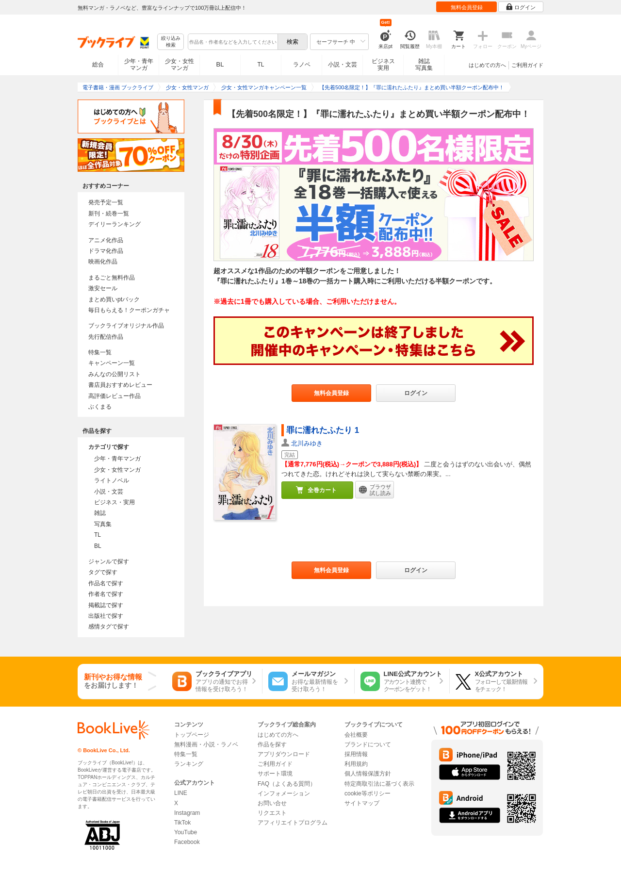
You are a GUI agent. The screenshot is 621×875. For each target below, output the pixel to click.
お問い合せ (272, 803)
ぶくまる (100, 406)
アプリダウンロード (284, 754)
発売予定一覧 (105, 202)
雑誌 (100, 513)
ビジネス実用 (383, 64)
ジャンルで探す (108, 561)
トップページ (191, 734)
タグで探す (102, 572)
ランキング (188, 763)
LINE (180, 793)
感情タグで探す (108, 626)
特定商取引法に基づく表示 (379, 783)
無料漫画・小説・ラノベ (206, 744)
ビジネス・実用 (114, 502)
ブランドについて (367, 744)
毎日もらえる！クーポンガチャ (129, 310)
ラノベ (301, 64)
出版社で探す (105, 615)
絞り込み (170, 42)
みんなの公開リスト (114, 374)
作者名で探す (105, 594)
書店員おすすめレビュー (120, 384)
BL (220, 64)
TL (260, 64)
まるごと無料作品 (111, 277)
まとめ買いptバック (114, 299)
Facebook (187, 842)
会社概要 (356, 734)
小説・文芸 (342, 64)
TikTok (182, 822)
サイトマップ (361, 803)
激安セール (102, 288)
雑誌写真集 (424, 64)
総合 (98, 64)
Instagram (187, 812)
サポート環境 (275, 773)
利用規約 (356, 763)
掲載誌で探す (105, 605)
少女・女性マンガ (179, 64)
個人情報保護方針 (367, 773)
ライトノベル (111, 480)
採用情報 (356, 754)
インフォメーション (284, 793)
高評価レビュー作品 (114, 396)
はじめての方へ (487, 65)
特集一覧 (100, 352)
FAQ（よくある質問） (287, 783)
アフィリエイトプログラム (292, 822)
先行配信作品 (105, 336)
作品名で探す (105, 583)
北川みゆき (307, 443)
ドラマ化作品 (105, 251)
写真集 (103, 524)
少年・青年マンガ (138, 64)
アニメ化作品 (105, 240)
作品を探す (272, 744)
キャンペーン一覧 (111, 363)
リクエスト (272, 812)
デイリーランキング (114, 224)
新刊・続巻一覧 (108, 213)
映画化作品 (102, 261)
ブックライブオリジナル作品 (126, 325)
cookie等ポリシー (367, 793)
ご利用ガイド (527, 65)
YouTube (185, 832)
